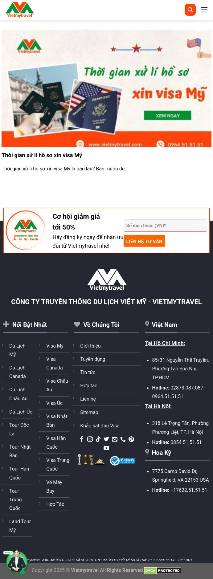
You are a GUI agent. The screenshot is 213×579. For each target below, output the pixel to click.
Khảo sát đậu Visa (100, 426)
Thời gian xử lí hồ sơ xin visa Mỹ (42, 155)
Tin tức (87, 372)
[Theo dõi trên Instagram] (90, 440)
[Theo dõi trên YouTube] (106, 449)
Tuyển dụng (92, 359)
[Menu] (204, 10)
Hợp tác (88, 386)
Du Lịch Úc (20, 412)
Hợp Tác (55, 504)
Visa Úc (54, 403)
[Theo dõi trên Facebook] (81, 440)
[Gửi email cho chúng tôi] (114, 440)
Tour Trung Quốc (15, 499)
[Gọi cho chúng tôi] (123, 440)
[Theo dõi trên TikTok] (98, 440)
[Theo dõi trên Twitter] (106, 440)
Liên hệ (88, 399)
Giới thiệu (90, 346)
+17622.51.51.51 (188, 490)
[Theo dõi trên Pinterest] (131, 440)
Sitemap (89, 412)
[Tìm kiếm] (190, 10)
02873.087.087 (186, 388)
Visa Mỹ (54, 346)
